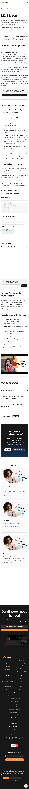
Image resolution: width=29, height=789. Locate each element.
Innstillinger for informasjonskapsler (12, 780)
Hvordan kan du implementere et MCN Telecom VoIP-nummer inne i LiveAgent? (14, 382)
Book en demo (14, 94)
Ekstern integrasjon (18, 27)
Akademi (22, 683)
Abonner (24, 270)
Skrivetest (21, 689)
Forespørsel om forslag (21, 671)
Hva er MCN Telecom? (14, 375)
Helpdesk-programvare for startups (14, 714)
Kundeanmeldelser (7, 683)
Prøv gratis (15, 401)
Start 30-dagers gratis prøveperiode (14, 626)
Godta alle (6, 777)
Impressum (7, 689)
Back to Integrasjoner (7, 401)
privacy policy (6, 774)
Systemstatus (22, 665)
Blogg (21, 678)
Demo (7, 661)
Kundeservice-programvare (14, 698)
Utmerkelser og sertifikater (7, 681)
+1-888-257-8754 (15, 723)
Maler (21, 686)
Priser (7, 663)
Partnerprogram (7, 686)
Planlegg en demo (19, 434)
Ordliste (21, 681)
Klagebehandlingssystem (14, 709)
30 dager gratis (14, 98)
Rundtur (7, 672)
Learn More (7, 39)
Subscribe (14, 759)
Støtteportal (21, 660)
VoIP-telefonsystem (14, 701)
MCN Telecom (14, 8)
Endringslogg (21, 668)
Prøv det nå (8, 434)
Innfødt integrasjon (6, 27)
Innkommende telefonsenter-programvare (14, 706)
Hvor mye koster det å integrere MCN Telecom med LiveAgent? (14, 390)
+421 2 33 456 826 (15, 721)
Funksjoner (7, 666)
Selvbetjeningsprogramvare (14, 704)
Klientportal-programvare (14, 712)
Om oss (7, 678)
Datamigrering (22, 663)
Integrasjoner (7, 8)
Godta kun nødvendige (16, 777)
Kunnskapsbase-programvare (14, 695)
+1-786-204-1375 (15, 726)
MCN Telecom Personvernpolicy (19, 38)
